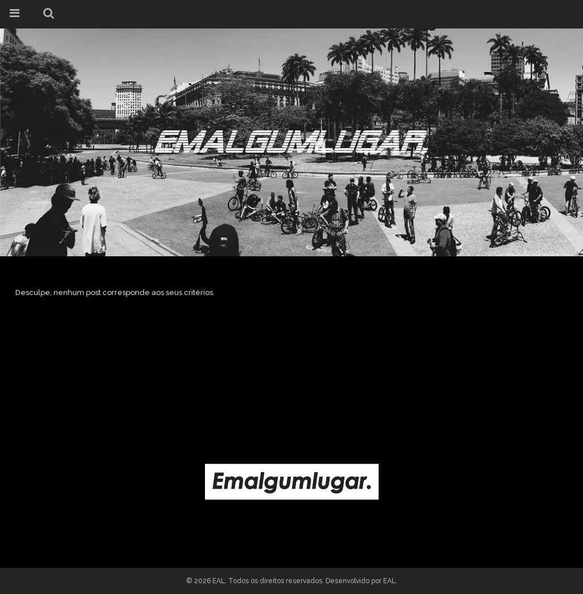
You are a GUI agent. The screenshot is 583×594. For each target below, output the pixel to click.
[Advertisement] (291, 368)
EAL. (390, 581)
